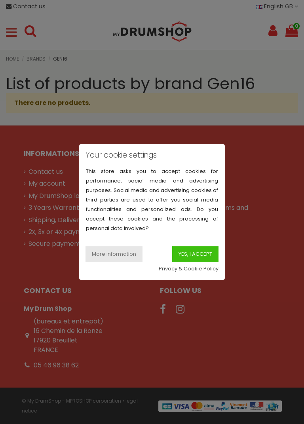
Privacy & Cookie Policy (188, 268)
